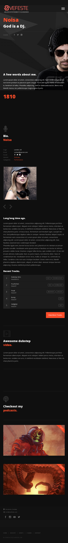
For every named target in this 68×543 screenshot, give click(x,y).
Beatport (51, 292)
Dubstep (17, 157)
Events (21, 533)
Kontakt (38, 533)
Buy (48, 278)
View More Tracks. (55, 315)
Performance (18, 160)
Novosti (13, 533)
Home (5, 533)
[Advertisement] (34, 53)
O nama (29, 533)
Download (58, 285)
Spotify (59, 292)
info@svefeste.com (11, 512)
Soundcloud (57, 278)
